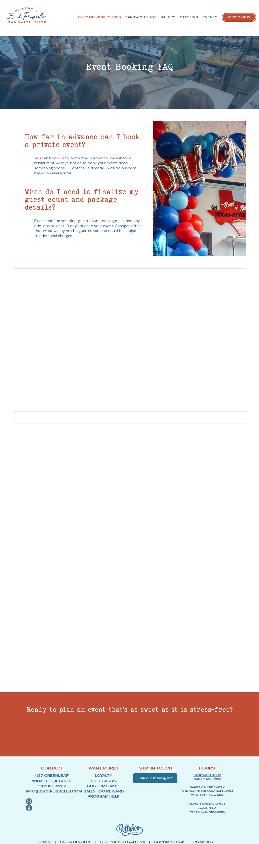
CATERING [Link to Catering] (218, 16)
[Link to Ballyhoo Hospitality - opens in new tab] (129, 835)
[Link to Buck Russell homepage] (19, 15)
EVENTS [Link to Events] (245, 16)
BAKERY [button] (190, 16)
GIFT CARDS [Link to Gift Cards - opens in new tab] (103, 784)
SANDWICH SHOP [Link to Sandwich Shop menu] (157, 16)
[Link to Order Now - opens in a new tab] (236, 28)
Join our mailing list (155, 783)
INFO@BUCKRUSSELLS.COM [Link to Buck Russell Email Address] (52, 792)
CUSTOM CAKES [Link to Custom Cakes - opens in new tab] (104, 788)
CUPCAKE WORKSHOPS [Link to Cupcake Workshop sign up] (108, 16)
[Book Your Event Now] (174, 741)
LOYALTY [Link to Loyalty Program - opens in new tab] (104, 780)
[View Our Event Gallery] (88, 741)
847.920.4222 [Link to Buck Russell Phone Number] (52, 788)
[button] (52, 802)
